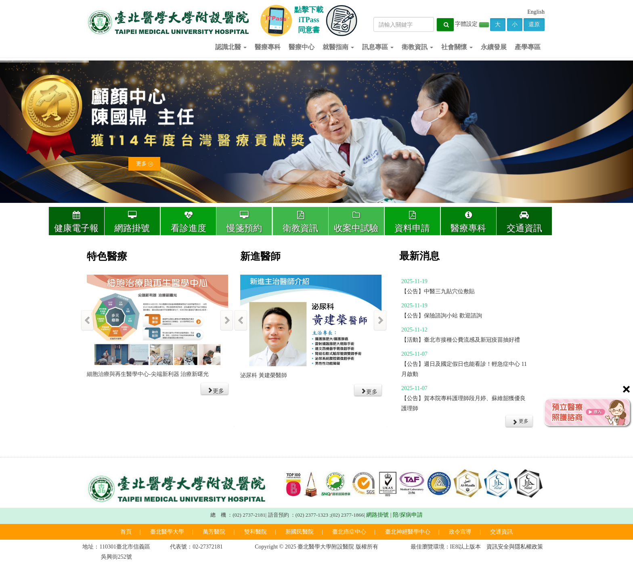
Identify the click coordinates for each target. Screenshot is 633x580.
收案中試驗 (356, 222)
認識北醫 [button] (231, 47)
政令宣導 (460, 532)
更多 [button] (520, 421)
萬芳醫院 (214, 532)
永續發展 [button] (494, 47)
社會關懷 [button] (457, 47)
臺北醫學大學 (167, 532)
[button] (214, 388)
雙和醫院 (255, 532)
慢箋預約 (244, 222)
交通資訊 (524, 222)
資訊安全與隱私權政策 (514, 547)
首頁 (126, 532)
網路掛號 (132, 222)
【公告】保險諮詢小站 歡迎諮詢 (441, 316)
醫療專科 (468, 222)
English (536, 12)
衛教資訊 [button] (417, 47)
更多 (144, 165)
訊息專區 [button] (378, 47)
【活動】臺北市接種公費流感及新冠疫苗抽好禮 (460, 340)
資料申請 (412, 222)
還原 (534, 24)
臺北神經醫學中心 (407, 532)
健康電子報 (76, 222)
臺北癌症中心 (349, 532)
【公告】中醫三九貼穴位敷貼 (438, 291)
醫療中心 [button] (301, 47)
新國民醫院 (299, 532)
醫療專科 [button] (268, 47)
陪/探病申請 (408, 515)
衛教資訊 (300, 222)
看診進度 (188, 222)
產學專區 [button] (528, 47)
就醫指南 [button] (338, 47)
